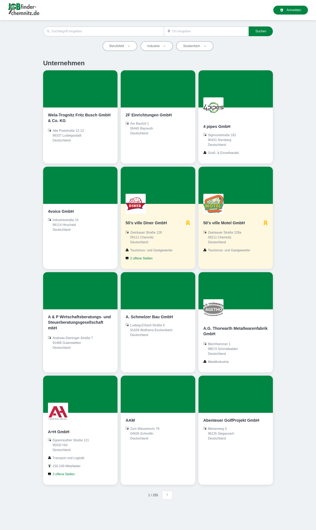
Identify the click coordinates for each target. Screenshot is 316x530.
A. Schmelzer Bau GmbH (149, 317)
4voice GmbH (61, 211)
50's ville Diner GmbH (146, 223)
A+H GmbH (58, 432)
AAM (130, 420)
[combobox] (103, 31)
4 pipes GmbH (216, 126)
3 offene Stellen (64, 474)
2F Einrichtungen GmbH (149, 115)
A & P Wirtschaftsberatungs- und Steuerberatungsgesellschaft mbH (79, 322)
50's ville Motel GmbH (224, 223)
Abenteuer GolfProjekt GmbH (231, 420)
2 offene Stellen (141, 258)
